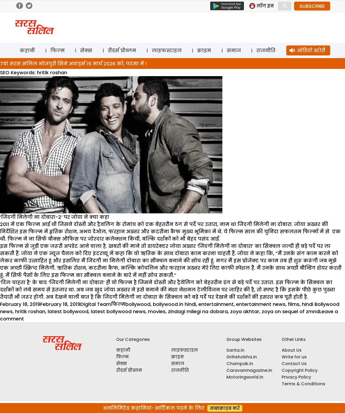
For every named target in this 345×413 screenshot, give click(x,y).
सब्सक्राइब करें (225, 408)
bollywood (137, 304)
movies (156, 311)
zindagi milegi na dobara (198, 311)
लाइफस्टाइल (167, 50)
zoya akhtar (244, 311)
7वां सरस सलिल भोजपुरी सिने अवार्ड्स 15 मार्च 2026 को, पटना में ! (73, 63)
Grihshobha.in (241, 357)
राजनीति (265, 50)
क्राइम (204, 50)
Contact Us (294, 364)
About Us (292, 350)
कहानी (27, 50)
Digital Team (95, 304)
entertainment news (260, 304)
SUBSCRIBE (312, 6)
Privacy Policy (296, 377)
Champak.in (239, 364)
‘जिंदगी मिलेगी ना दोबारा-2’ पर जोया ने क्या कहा (54, 217)
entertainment (216, 304)
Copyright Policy (300, 370)
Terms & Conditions (303, 384)
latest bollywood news (118, 311)
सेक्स (86, 50)
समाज (234, 50)
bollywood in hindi (174, 304)
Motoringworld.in (244, 377)
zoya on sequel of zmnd (290, 311)
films (293, 304)
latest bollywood (68, 311)
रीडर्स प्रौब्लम (122, 50)
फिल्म (57, 50)
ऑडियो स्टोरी (311, 50)
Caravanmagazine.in (249, 370)
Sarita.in (235, 350)
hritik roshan (30, 311)
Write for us (294, 357)
